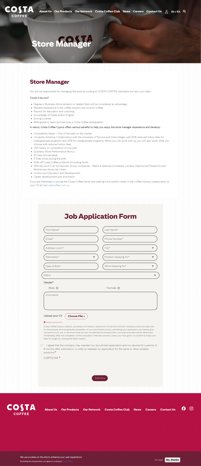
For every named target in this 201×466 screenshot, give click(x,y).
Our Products (63, 11)
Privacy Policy (67, 461)
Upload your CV (53, 315)
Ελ (178, 11)
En (172, 11)
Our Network (83, 11)
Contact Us (154, 11)
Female (111, 288)
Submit (99, 378)
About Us (45, 11)
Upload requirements (53, 322)
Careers (138, 11)
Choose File (75, 316)
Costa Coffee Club (107, 11)
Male (52, 288)
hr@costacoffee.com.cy (55, 185)
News (126, 11)
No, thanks (172, 459)
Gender (48, 282)
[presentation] (100, 368)
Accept (159, 459)
